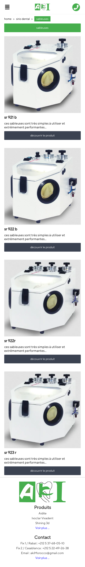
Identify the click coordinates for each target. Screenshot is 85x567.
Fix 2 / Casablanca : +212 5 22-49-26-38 (42, 548)
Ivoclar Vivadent (42, 518)
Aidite (42, 513)
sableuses (42, 18)
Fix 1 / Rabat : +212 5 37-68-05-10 (42, 543)
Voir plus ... (42, 528)
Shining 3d (42, 523)
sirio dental (23, 18)
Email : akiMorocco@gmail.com (42, 553)
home (8, 18)
